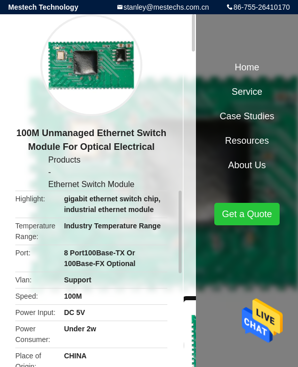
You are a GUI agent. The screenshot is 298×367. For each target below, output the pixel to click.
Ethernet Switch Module (91, 184)
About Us (247, 165)
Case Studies (246, 116)
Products (64, 159)
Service (247, 92)
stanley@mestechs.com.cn (166, 7)
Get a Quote (247, 214)
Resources (247, 141)
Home (247, 67)
